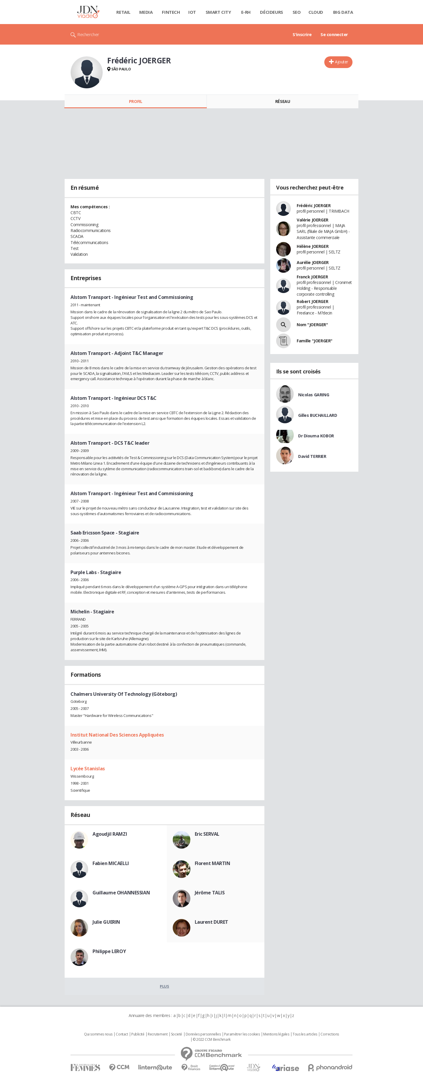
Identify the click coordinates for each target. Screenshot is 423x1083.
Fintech (171, 12)
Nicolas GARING (313, 394)
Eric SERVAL (207, 834)
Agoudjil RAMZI (110, 834)
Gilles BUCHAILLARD (317, 415)
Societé (176, 1034)
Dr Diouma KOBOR (316, 436)
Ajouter (341, 62)
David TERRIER (312, 456)
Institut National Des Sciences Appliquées (117, 735)
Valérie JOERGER (312, 220)
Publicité (137, 1034)
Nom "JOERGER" (312, 324)
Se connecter (334, 34)
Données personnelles (203, 1034)
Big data (343, 12)
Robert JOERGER (312, 301)
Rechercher (88, 34)
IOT (192, 12)
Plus (164, 986)
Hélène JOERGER (312, 246)
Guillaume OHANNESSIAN (121, 892)
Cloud (315, 12)
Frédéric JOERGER (313, 205)
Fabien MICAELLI (111, 863)
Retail (123, 12)
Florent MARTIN (212, 863)
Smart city (218, 12)
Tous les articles (305, 1034)
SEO (297, 12)
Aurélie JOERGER (313, 262)
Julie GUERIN (106, 922)
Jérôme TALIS (210, 892)
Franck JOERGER (312, 277)
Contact (122, 1034)
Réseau (282, 101)
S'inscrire (302, 34)
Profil (135, 101)
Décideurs (271, 12)
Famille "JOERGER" (315, 340)
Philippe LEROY (109, 951)
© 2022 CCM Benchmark (212, 1040)
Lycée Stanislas (87, 768)
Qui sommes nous (98, 1034)
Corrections (329, 1034)
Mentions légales (276, 1034)
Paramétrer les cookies (242, 1034)
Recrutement (157, 1034)
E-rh (246, 12)
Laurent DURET (212, 922)
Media (146, 12)
